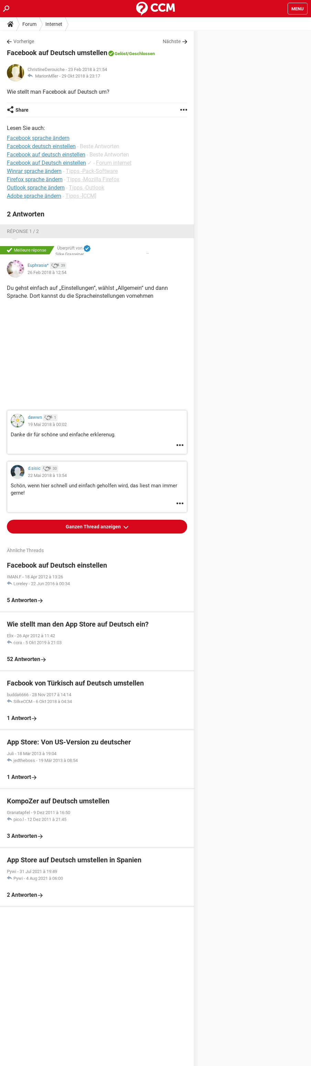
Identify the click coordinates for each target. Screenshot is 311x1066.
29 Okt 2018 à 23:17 (81, 76)
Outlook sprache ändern (36, 187)
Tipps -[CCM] (80, 196)
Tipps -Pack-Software (92, 171)
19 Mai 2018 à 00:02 (47, 424)
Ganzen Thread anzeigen (94, 526)
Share (22, 110)
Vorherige (23, 41)
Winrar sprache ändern (34, 171)
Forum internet (113, 163)
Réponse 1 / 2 (23, 231)
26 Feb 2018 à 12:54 (47, 272)
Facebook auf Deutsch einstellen (46, 163)
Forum (29, 24)
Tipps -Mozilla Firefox (93, 179)
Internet (53, 24)
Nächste (172, 41)
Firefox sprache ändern (35, 179)
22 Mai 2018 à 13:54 (47, 475)
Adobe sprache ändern (34, 196)
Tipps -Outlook (86, 187)
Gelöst (121, 53)
